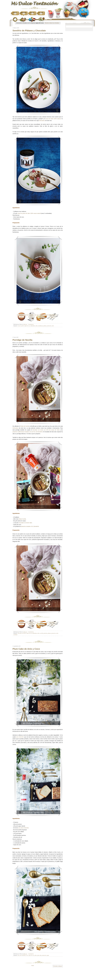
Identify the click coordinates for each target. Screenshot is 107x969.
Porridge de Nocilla (22, 340)
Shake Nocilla (22, 519)
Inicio (15, 12)
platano (44, 325)
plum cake (39, 955)
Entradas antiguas (57, 966)
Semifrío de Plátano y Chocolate (29, 30)
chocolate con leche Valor (25, 522)
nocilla (41, 633)
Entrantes (23, 14)
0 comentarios (31, 324)
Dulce (32, 12)
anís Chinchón (20, 737)
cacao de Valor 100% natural (53, 118)
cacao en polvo (21, 325)
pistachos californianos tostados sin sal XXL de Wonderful (28, 431)
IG (17, 740)
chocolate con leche (22, 633)
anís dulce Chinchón (23, 828)
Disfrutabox (42, 120)
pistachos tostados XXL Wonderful (30, 526)
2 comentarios (31, 953)
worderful (15, 634)
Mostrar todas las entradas (52, 23)
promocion (49, 325)
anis (18, 955)
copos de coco (27, 325)
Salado (40, 12)
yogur (48, 955)
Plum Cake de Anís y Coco (26, 649)
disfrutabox (33, 325)
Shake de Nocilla (24, 426)
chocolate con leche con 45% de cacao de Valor (45, 430)
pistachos (45, 633)
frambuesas (40, 325)
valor (53, 325)
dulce (37, 325)
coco (27, 955)
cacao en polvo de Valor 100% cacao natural (29, 213)
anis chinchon (22, 955)
